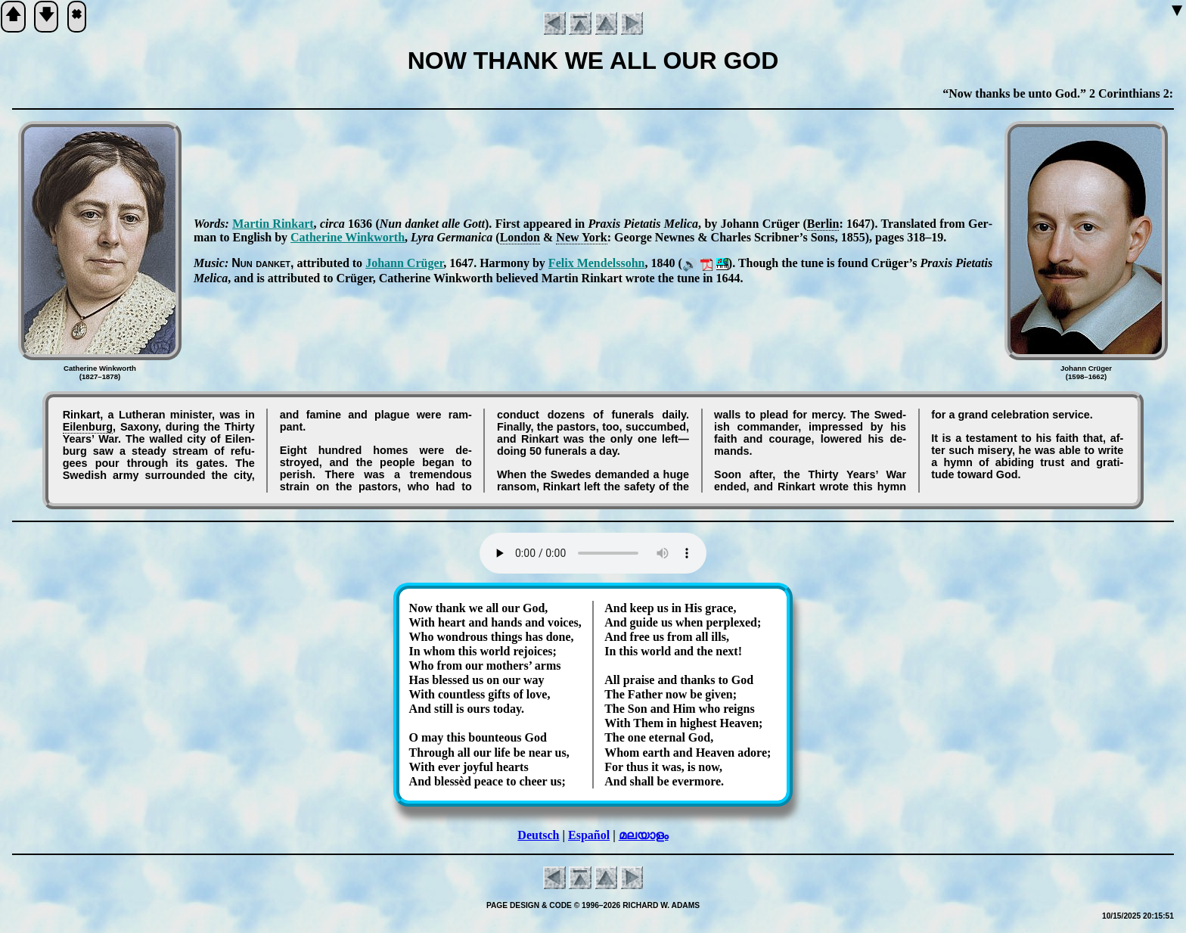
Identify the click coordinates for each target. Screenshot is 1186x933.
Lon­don (520, 237)
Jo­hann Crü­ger (404, 263)
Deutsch (538, 835)
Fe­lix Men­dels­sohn (596, 263)
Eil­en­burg (88, 427)
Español (589, 835)
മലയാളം (644, 835)
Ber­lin (823, 223)
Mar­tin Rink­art (272, 223)
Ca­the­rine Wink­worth (347, 237)
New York (581, 237)
